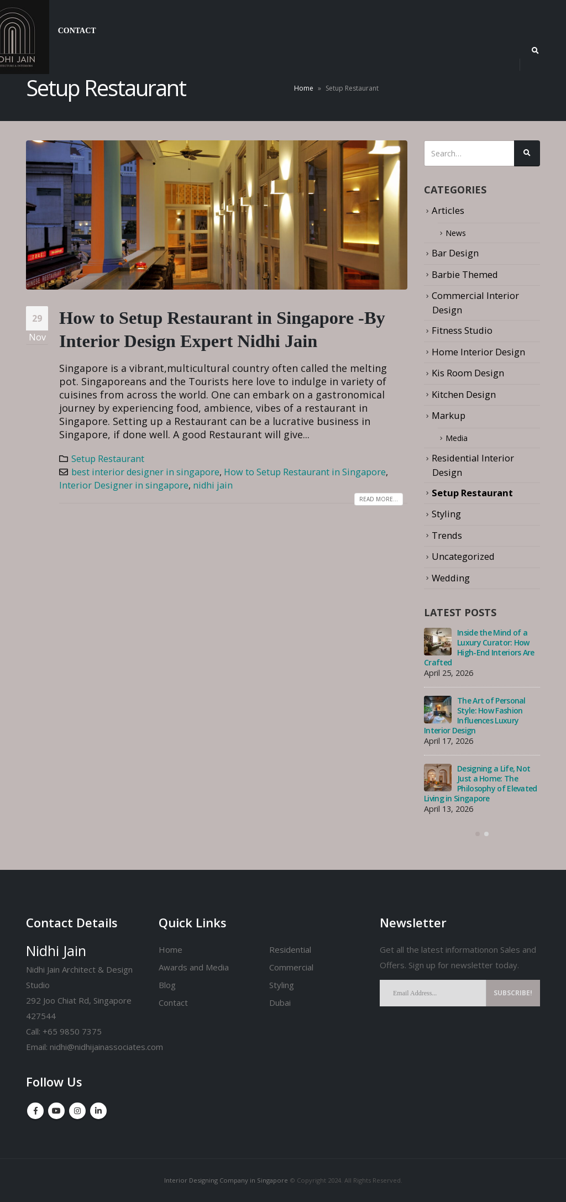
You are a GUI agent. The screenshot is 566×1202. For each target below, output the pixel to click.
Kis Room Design (468, 372)
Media (459, 438)
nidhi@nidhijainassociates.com (106, 1046)
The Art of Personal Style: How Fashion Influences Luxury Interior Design (475, 716)
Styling (446, 513)
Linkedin (98, 1111)
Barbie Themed (465, 274)
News (457, 233)
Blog (167, 984)
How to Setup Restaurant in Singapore (305, 472)
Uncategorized (463, 556)
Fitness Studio (462, 330)
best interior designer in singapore (145, 472)
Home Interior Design (478, 351)
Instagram (77, 1111)
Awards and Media (194, 967)
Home (303, 88)
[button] (477, 834)
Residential (290, 949)
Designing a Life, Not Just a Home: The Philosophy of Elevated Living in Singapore (480, 784)
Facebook (35, 1111)
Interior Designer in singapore (123, 485)
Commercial (291, 967)
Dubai (280, 1002)
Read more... (378, 499)
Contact (77, 31)
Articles (448, 210)
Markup (448, 415)
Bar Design (455, 253)
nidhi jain (213, 485)
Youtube (56, 1111)
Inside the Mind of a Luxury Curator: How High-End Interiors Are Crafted (479, 648)
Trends (447, 535)
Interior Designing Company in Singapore (226, 1180)
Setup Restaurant (107, 459)
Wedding (451, 577)
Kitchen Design (464, 394)
